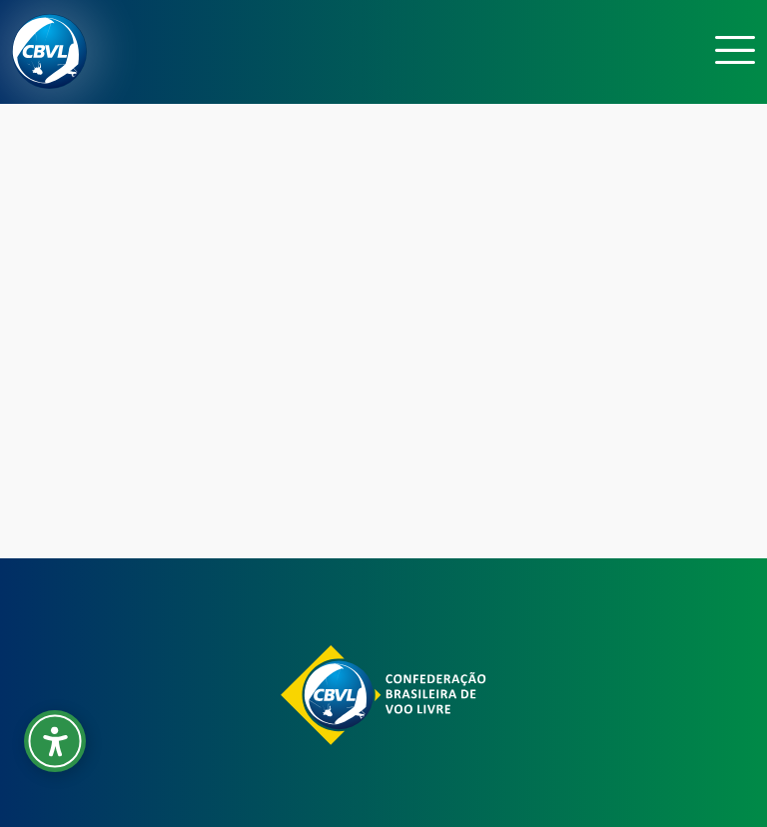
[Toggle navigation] (735, 51)
